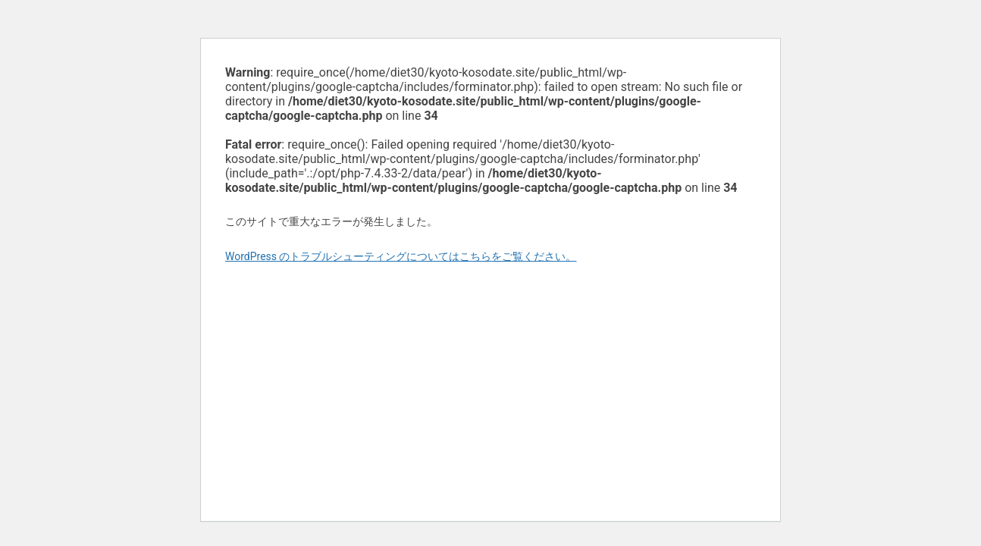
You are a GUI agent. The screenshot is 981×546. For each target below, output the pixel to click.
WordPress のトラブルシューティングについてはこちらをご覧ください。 (401, 256)
